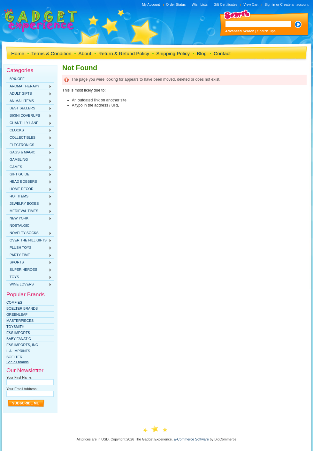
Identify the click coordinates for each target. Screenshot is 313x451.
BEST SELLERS (29, 108)
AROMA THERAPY (29, 86)
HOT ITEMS (29, 196)
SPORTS (29, 262)
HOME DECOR (29, 189)
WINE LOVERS (29, 284)
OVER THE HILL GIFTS (29, 240)
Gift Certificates (225, 4)
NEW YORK (29, 218)
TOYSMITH (15, 327)
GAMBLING (29, 160)
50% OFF (17, 79)
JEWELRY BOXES (29, 204)
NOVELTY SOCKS (29, 233)
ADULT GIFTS (29, 94)
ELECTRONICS (29, 145)
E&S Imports (18, 333)
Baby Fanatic (18, 339)
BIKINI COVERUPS (29, 116)
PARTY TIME (29, 255)
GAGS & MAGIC (29, 152)
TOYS (29, 277)
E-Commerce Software (191, 439)
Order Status (176, 4)
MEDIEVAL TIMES (29, 211)
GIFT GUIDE (29, 174)
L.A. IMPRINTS (18, 351)
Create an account (294, 4)
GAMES (29, 167)
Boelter (14, 357)
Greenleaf (16, 314)
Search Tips (266, 31)
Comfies (14, 302)
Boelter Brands (22, 308)
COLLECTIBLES (29, 138)
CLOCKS (29, 130)
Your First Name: (19, 377)
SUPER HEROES (29, 270)
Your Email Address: (22, 389)
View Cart (250, 4)
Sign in (269, 4)
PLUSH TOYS (29, 248)
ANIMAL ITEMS (29, 101)
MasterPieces (20, 320)
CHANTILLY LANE (29, 123)
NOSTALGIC (19, 225)
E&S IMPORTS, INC (22, 345)
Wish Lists (200, 4)
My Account (151, 4)
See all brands (17, 362)
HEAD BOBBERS (29, 182)
